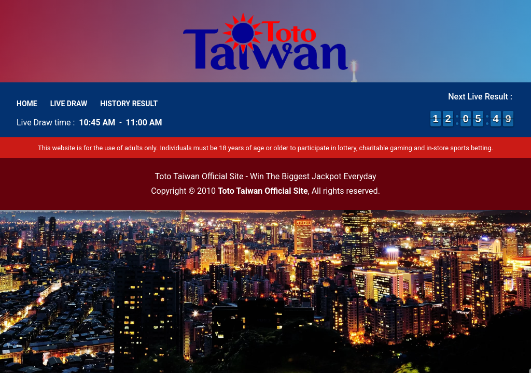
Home (27, 103)
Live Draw (69, 103)
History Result (129, 103)
